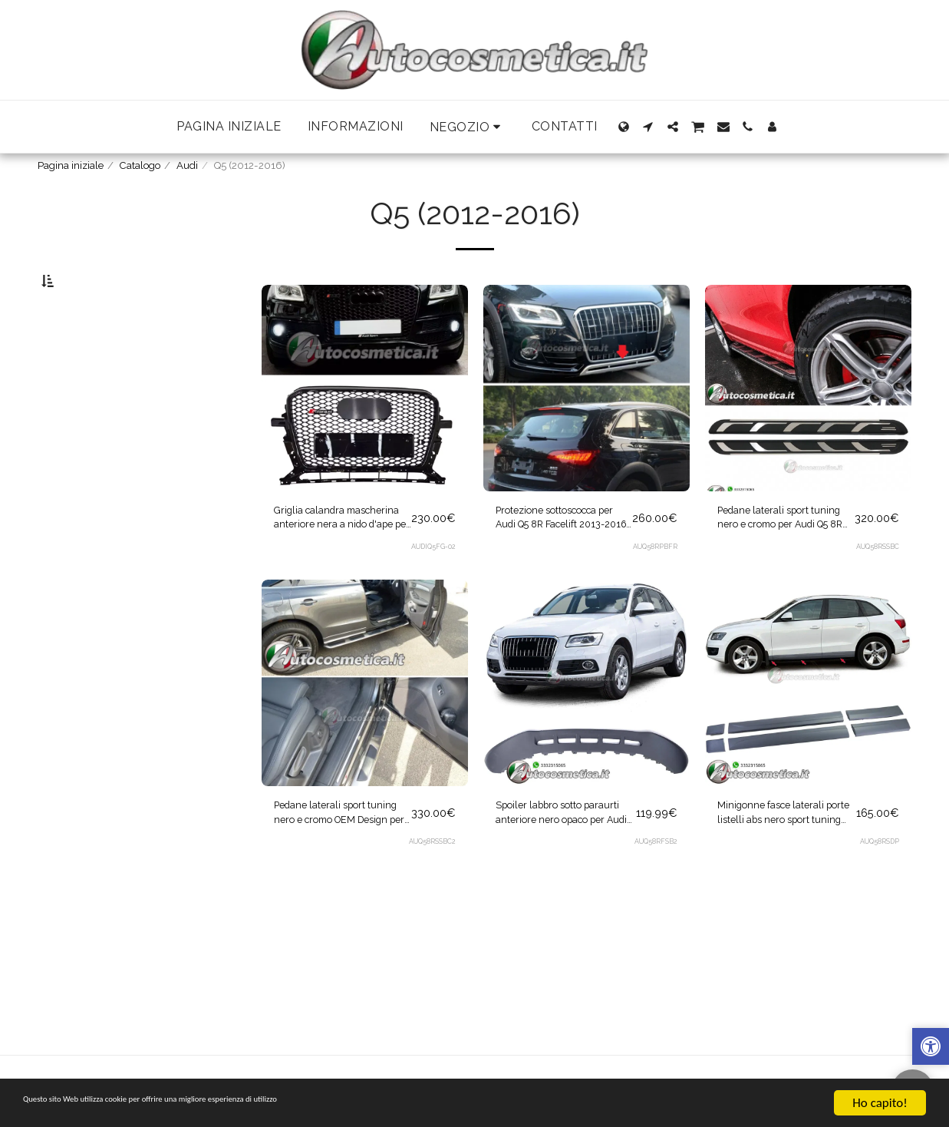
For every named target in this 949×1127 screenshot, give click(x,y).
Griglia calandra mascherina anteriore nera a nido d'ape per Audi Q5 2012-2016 (333, 561)
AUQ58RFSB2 (654, 898)
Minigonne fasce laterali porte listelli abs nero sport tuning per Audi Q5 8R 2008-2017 (784, 865)
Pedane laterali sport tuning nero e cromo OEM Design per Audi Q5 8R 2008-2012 (334, 865)
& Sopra (90, 441)
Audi (187, 165)
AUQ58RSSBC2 (430, 898)
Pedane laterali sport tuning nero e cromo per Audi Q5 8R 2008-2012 (779, 561)
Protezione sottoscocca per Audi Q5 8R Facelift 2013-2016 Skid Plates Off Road (556, 561)
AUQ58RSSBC (875, 593)
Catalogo (140, 165)
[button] (467, 127)
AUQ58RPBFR (653, 593)
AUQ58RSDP (877, 898)
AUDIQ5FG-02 (431, 593)
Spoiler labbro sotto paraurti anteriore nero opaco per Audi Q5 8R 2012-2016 (558, 865)
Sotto (83, 358)
